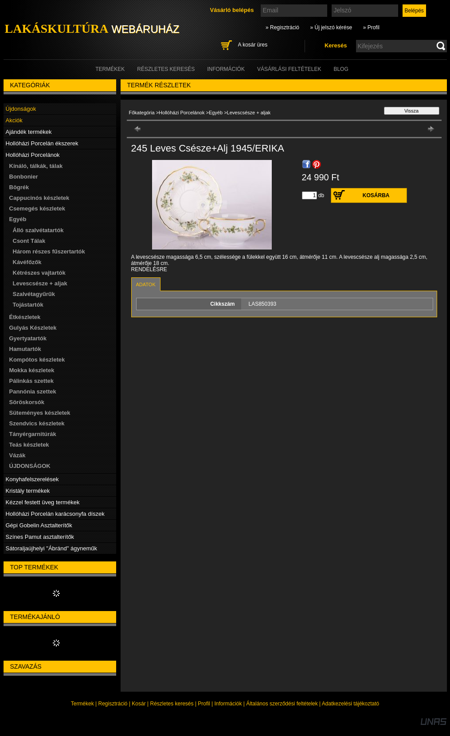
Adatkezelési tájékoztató (350, 704)
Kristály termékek (28, 490)
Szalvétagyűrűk (34, 294)
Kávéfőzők (27, 262)
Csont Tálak (29, 241)
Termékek (82, 704)
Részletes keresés (172, 704)
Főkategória (142, 112)
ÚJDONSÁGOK (30, 466)
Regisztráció (113, 704)
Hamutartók (25, 349)
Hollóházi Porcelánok (181, 112)
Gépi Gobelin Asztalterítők (39, 525)
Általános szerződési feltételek (281, 704)
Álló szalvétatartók (38, 230)
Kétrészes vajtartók (39, 272)
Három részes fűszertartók (49, 251)
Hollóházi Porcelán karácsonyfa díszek (55, 513)
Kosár (138, 704)
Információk (228, 704)
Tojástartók (28, 304)
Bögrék (19, 187)
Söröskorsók (26, 402)
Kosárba (376, 195)
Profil (204, 704)
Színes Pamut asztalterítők (40, 537)
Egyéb (216, 112)
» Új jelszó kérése (331, 27)
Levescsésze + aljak (40, 283)
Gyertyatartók (28, 338)
